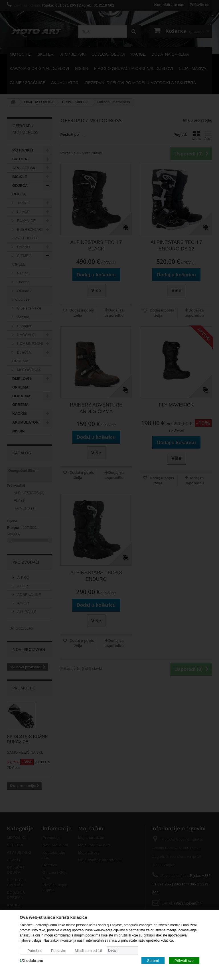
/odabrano (31, 960)
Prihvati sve (184, 960)
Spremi (153, 960)
